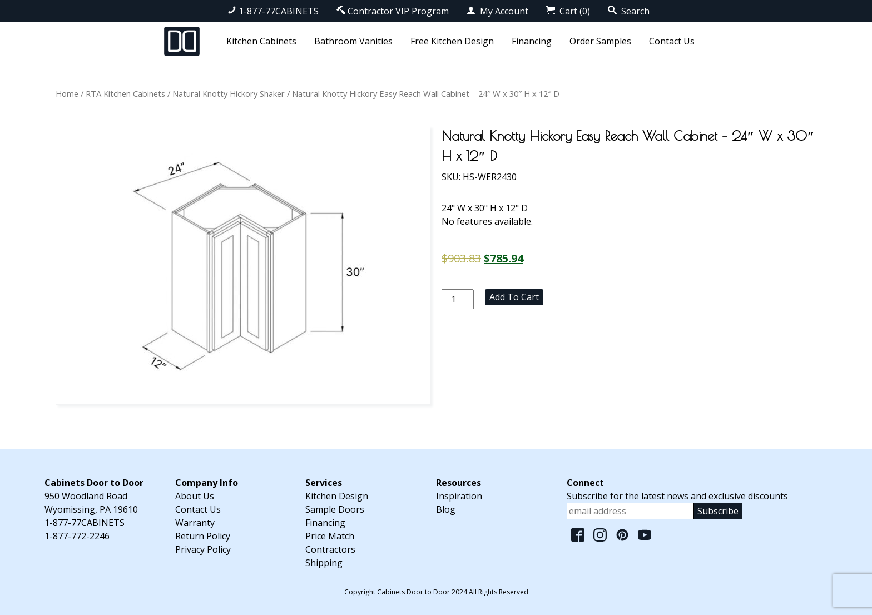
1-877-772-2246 (77, 536)
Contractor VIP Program (392, 11)
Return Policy (202, 536)
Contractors (330, 549)
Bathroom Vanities (353, 41)
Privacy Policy (203, 549)
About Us (194, 496)
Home (67, 93)
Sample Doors (334, 509)
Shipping (324, 563)
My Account (497, 11)
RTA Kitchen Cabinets (125, 93)
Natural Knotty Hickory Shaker (228, 93)
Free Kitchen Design (452, 41)
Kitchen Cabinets (261, 41)
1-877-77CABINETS (273, 11)
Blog (445, 509)
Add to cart (514, 297)
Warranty (195, 523)
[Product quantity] (458, 299)
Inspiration (459, 496)
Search (629, 11)
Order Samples (600, 41)
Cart (568, 11)
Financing (532, 41)
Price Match (329, 536)
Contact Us (672, 41)
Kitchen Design (336, 496)
